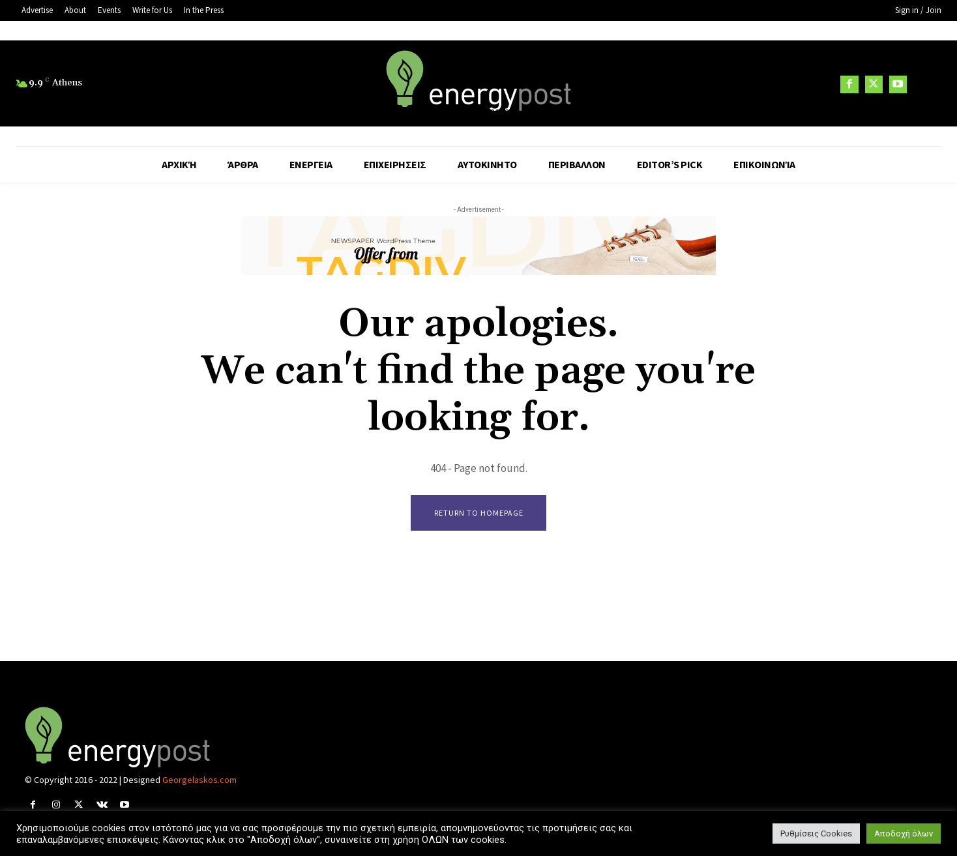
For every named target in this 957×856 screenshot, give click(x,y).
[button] (925, 84)
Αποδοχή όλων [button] (903, 833)
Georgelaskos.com (199, 780)
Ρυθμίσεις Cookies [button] (816, 833)
